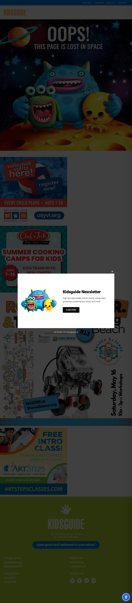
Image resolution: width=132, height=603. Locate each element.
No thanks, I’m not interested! (66, 332)
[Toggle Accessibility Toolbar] (126, 597)
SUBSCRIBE (71, 310)
